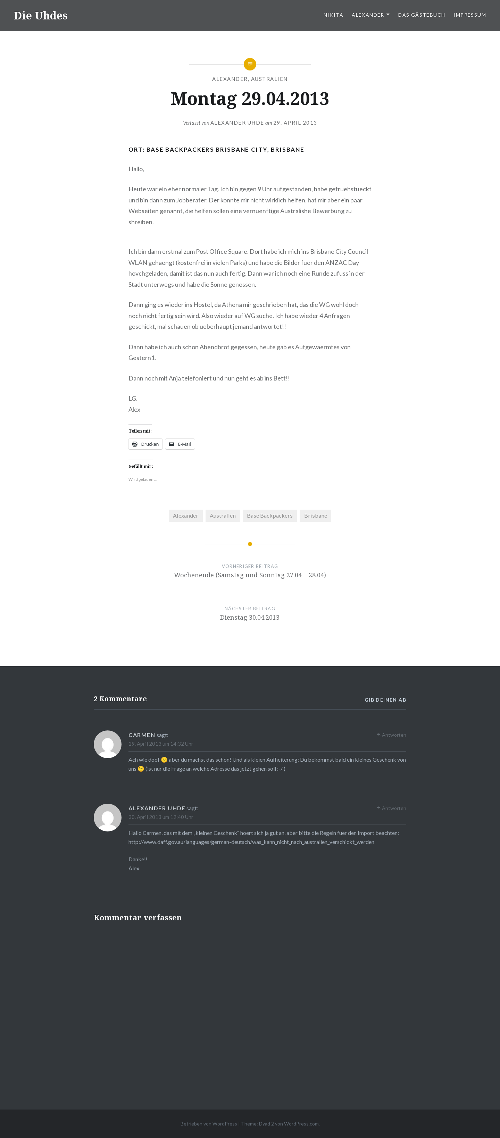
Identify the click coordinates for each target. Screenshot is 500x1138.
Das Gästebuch (421, 15)
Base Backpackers (270, 515)
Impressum (469, 15)
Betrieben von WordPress (209, 1124)
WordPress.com (301, 1124)
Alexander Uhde (237, 122)
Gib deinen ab (385, 700)
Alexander (368, 15)
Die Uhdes (41, 15)
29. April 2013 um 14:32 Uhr (160, 743)
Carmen (142, 734)
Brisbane (315, 515)
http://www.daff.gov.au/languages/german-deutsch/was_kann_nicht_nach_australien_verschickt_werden (251, 841)
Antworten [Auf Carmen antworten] (394, 735)
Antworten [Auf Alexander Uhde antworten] (394, 808)
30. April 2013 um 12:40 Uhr (160, 817)
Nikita (333, 15)
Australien (269, 79)
